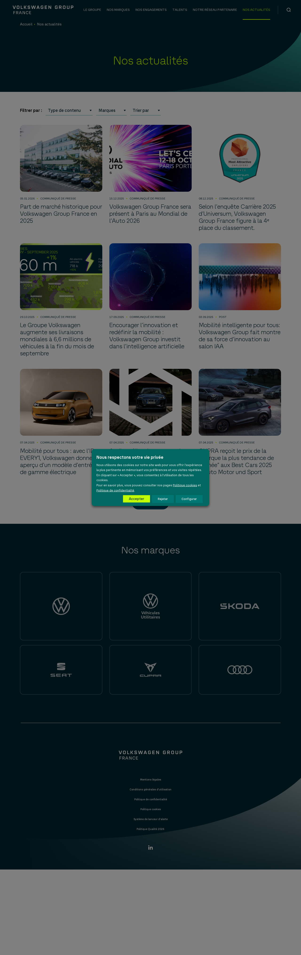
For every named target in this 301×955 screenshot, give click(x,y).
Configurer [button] (189, 499)
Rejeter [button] (163, 499)
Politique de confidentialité (115, 490)
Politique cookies (185, 485)
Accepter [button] (136, 499)
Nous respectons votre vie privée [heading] (129, 457)
